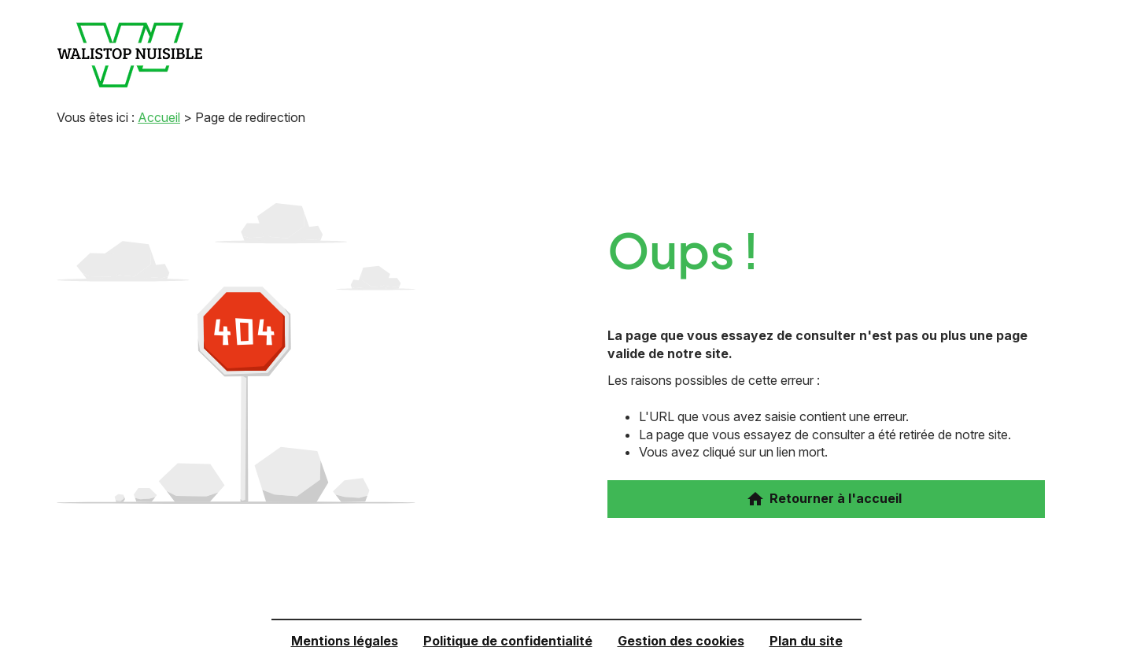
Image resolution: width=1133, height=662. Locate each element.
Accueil (159, 117)
